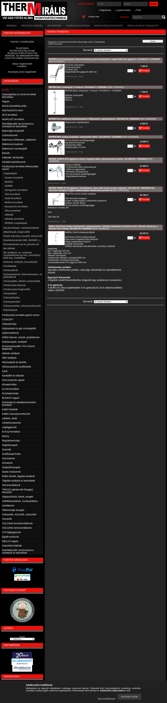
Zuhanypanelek (11, 301)
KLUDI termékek (10, 389)
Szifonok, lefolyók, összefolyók (20, 262)
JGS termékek (12, 194)
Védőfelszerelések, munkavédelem (20, 501)
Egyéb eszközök (10, 536)
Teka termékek (13, 210)
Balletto (9, 181)
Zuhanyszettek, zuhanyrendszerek (22, 305)
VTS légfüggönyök (11, 532)
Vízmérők (7, 519)
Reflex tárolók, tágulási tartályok (18, 476)
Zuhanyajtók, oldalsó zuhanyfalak (21, 281)
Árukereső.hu (22, 664)
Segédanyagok (9, 445)
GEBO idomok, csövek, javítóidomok (20, 337)
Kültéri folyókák (10, 409)
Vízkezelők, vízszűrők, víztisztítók (19, 514)
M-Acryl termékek (11, 431)
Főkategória (52, 42)
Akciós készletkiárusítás (14, 106)
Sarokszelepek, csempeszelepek (21, 227)
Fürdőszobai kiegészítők (16, 289)
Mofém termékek (14, 202)
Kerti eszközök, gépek (13, 380)
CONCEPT (7, 319)
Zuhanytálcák (10, 270)
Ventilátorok (8, 505)
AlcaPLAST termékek (13, 119)
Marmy (5, 436)
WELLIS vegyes (10, 541)
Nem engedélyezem (107, 698)
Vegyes (6, 101)
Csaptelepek (100, 42)
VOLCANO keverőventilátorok (17, 523)
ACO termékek (9, 114)
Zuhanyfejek (10, 293)
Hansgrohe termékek (16, 190)
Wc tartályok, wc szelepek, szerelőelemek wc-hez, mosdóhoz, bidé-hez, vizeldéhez (22, 255)
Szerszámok (8, 458)
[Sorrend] (111, 50)
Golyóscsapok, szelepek (14, 341)
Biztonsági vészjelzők (13, 130)
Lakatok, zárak (9, 418)
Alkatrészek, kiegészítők (16, 232)
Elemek (6, 153)
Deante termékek (14, 177)
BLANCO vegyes (11, 398)
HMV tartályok (9, 357)
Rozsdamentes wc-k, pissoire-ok (21, 244)
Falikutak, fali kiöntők (13, 157)
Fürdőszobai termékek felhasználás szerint (76, 42)
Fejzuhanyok (10, 310)
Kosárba (146, 70)
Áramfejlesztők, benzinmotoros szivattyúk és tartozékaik (18, 125)
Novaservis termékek (16, 206)
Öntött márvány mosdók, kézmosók (22, 236)
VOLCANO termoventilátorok (17, 528)
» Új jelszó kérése (123, 10)
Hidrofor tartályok (11, 353)
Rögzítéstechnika (11, 440)
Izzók (5, 371)
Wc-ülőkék (9, 248)
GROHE (9, 214)
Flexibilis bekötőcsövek (14, 162)
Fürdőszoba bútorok (14, 285)
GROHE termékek (14, 219)
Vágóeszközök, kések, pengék (17, 496)
